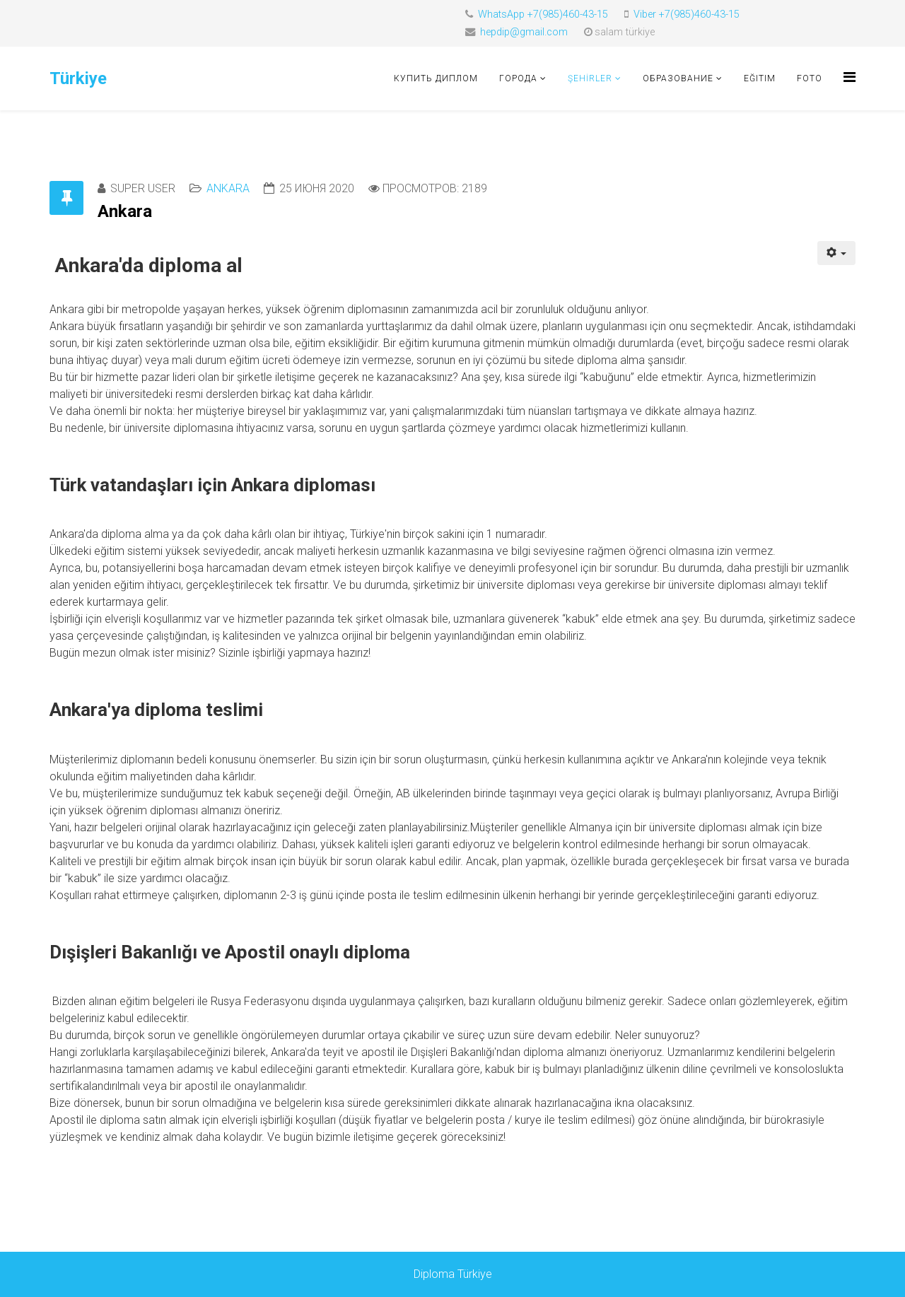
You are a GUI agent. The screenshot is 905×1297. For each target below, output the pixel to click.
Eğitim (760, 78)
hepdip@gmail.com (524, 32)
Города (518, 78)
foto (809, 78)
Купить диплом (436, 78)
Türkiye (78, 78)
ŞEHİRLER (590, 78)
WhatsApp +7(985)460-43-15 (543, 14)
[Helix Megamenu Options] (849, 77)
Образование (678, 78)
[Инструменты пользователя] (836, 253)
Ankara (228, 188)
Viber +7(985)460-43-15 (687, 14)
